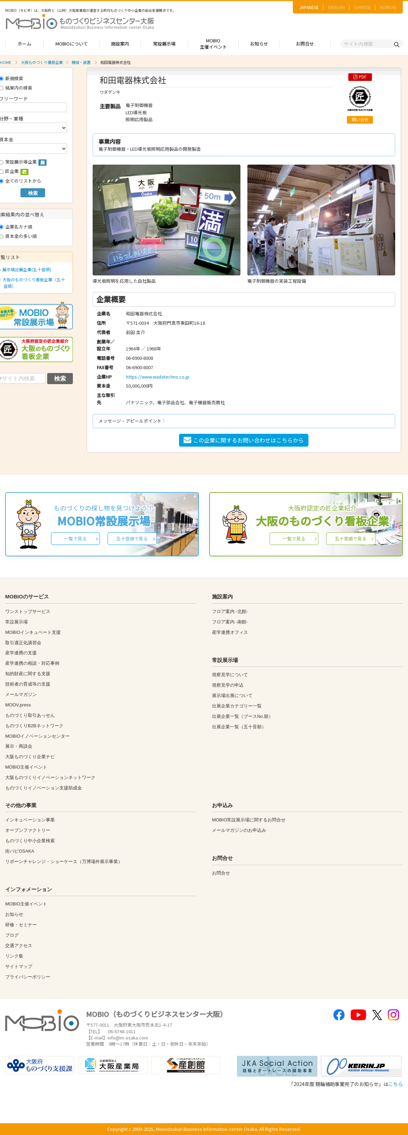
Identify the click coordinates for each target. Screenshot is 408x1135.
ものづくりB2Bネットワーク (34, 725)
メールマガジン (21, 694)
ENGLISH (336, 7)
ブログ (12, 935)
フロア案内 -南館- (230, 621)
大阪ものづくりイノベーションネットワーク (50, 777)
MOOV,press (18, 704)
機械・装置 (81, 62)
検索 (33, 193)
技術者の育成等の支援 (27, 684)
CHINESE (362, 7)
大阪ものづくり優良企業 (42, 62)
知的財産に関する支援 (27, 673)
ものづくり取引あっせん (30, 715)
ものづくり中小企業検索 (30, 840)
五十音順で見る (132, 538)
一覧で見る (75, 538)
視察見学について (230, 674)
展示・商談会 (18, 746)
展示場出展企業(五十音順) (25, 269)
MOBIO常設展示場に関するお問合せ (249, 819)
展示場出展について (232, 695)
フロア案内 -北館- (230, 611)
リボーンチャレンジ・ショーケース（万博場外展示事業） (63, 861)
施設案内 (120, 43)
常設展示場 (164, 43)
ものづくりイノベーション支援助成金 (43, 787)
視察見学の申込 (228, 685)
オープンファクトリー (27, 830)
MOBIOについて (72, 43)
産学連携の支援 (21, 652)
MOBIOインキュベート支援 (33, 632)
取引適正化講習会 (23, 642)
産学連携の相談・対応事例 (32, 663)
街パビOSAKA (19, 851)
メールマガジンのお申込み (239, 830)
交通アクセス (18, 945)
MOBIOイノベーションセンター (37, 736)
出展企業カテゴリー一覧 (237, 706)
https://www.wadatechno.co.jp (157, 376)
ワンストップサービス (27, 611)
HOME (5, 62)
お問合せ (305, 43)
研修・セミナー (21, 924)
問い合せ (360, 119)
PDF (360, 77)
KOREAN (388, 7)
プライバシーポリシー (27, 976)
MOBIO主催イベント (213, 44)
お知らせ (259, 43)
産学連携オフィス (230, 632)
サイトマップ (18, 966)
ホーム (24, 43)
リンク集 (14, 956)
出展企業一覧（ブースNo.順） (242, 716)
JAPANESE (309, 7)
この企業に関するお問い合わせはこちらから (244, 440)
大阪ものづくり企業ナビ (30, 756)
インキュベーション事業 (30, 819)
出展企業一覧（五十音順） (239, 726)
